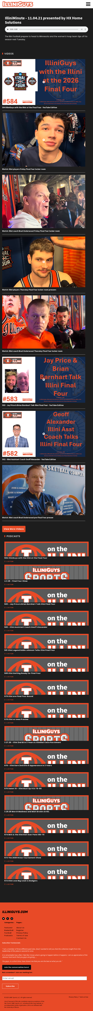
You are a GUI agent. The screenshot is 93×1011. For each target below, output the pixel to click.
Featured (8, 927)
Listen (10, 561)
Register (20, 930)
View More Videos (14, 529)
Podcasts (8, 935)
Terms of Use (22, 935)
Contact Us (21, 938)
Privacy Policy (22, 933)
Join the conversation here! (16, 967)
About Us (20, 927)
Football (7, 933)
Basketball (8, 930)
